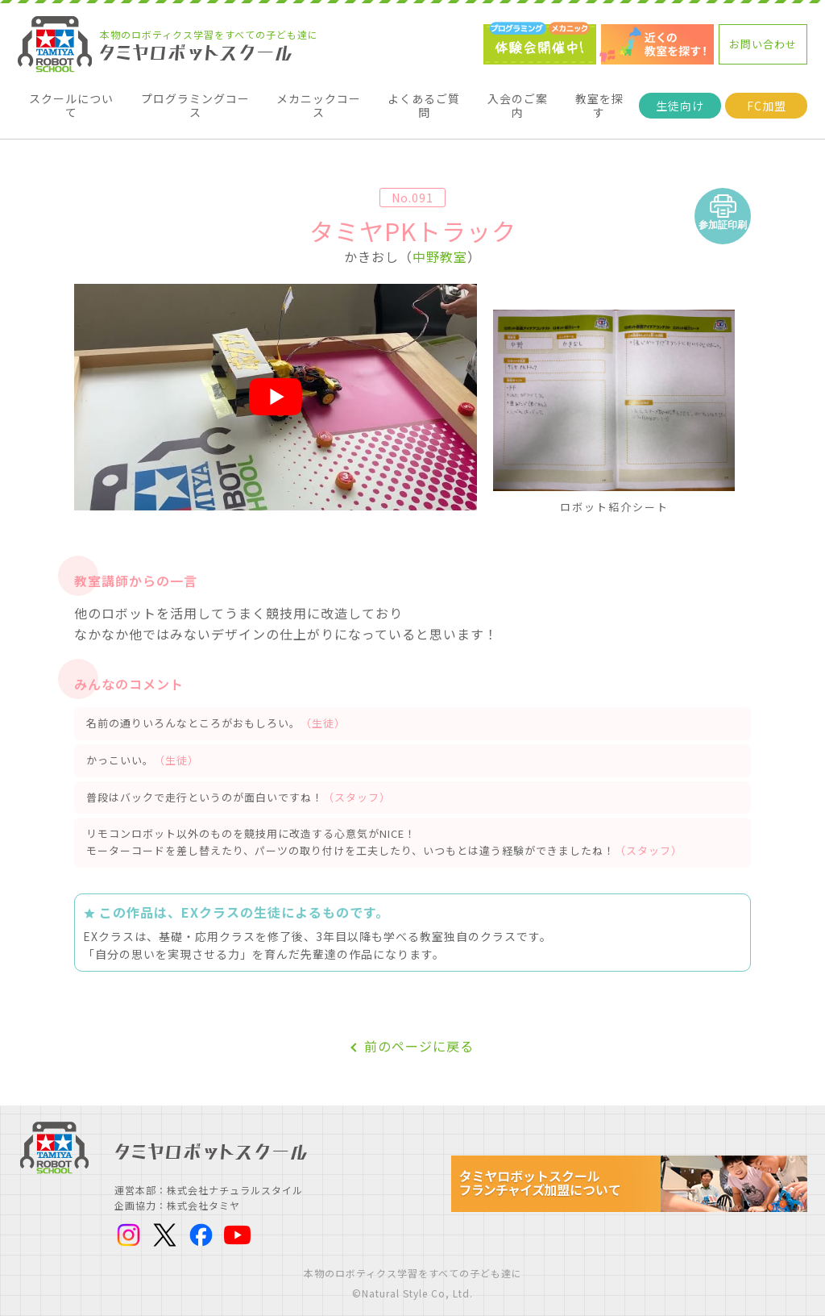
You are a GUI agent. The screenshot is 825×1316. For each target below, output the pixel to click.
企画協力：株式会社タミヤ (177, 1191)
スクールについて (71, 98)
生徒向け (680, 98)
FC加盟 (766, 98)
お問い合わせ (763, 44)
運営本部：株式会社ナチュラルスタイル (208, 1176)
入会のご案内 (517, 98)
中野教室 (439, 242)
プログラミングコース (195, 98)
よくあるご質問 (424, 98)
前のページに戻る (419, 1033)
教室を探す (599, 98)
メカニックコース (319, 98)
